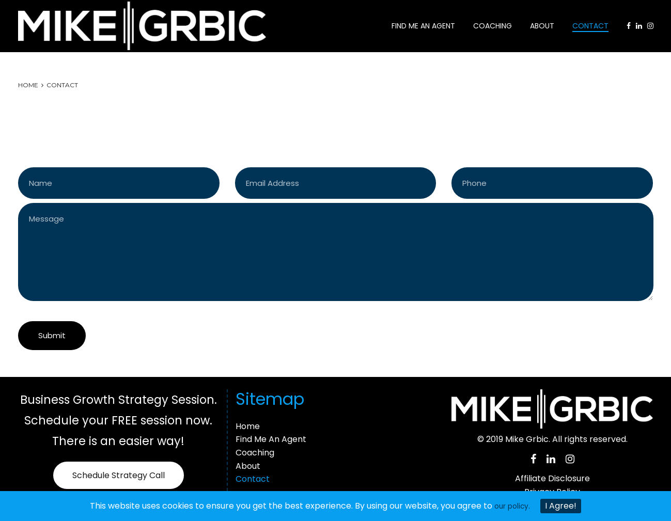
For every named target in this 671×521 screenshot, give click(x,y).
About (542, 24)
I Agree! (564, 506)
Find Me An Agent (423, 24)
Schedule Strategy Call (118, 473)
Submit (52, 332)
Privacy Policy (552, 489)
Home (28, 81)
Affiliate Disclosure (552, 475)
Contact (590, 24)
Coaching (492, 24)
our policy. (512, 506)
